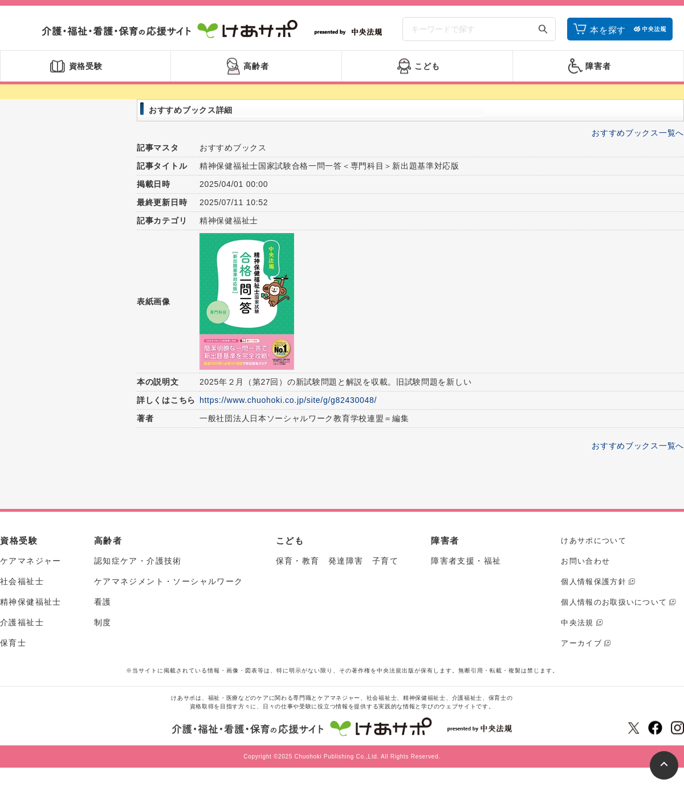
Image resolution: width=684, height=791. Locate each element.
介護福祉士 (22, 622)
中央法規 (577, 622)
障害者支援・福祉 (466, 560)
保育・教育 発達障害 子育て (337, 560)
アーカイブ (581, 643)
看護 (103, 601)
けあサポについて (593, 540)
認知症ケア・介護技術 (138, 560)
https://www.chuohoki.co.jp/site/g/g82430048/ (288, 400)
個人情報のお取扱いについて (614, 602)
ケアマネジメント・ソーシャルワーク (168, 581)
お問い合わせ (585, 561)
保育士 (13, 642)
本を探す (608, 30)
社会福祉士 (22, 581)
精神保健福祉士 (31, 601)
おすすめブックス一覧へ (638, 132)
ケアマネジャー (31, 560)
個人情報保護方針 (593, 581)
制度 (103, 622)
